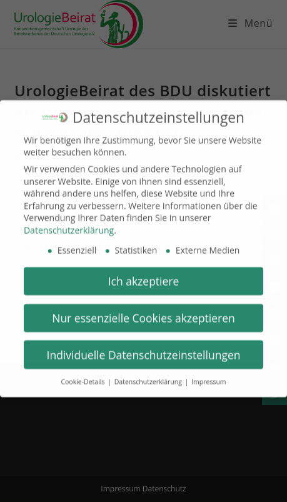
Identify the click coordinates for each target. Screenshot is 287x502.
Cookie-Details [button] (83, 375)
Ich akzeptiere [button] (143, 274)
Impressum (208, 375)
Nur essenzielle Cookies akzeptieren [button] (143, 311)
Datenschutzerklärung (69, 223)
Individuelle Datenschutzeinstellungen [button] (144, 348)
